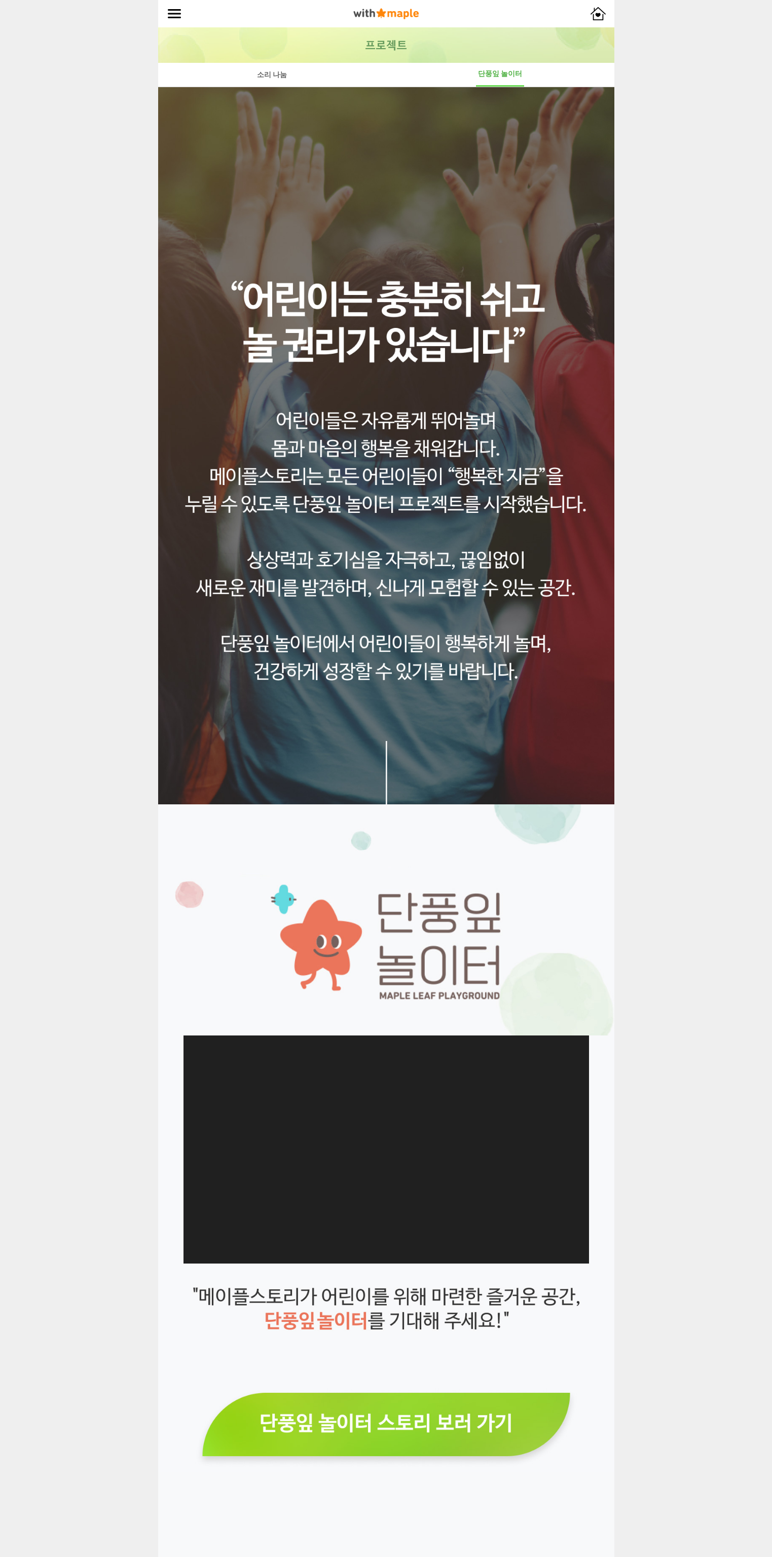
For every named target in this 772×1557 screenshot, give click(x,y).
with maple (386, 13)
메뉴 (174, 13)
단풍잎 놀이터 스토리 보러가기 (386, 1424)
